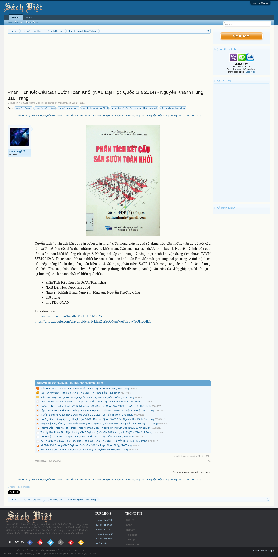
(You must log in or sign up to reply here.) (191, 472)
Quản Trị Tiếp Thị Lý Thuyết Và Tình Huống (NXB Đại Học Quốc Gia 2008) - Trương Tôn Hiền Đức (95, 406)
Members (30, 17)
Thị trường (131, 534)
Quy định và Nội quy (263, 550)
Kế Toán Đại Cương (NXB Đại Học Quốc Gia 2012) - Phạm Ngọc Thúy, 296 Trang (86, 445)
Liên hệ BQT (132, 544)
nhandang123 (64, 103)
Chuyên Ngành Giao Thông (34, 103)
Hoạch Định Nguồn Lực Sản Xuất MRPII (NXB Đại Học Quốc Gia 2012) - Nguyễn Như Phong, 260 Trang (99, 423)
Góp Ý (129, 525)
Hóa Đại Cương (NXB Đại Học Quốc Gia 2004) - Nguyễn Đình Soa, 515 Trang (84, 449)
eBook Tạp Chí (103, 529)
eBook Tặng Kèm (104, 539)
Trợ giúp (130, 539)
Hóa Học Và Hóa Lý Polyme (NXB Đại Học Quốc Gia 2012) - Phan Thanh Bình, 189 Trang (90, 401)
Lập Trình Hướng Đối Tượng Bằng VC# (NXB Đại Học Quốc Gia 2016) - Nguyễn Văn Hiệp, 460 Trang (97, 410)
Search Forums (14, 22)
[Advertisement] (109, 62)
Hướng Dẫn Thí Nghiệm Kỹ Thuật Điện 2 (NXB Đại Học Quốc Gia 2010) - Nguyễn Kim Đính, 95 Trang (97, 419)
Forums (15, 17)
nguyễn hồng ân (23, 108)
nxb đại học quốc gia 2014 (94, 108)
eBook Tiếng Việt (104, 520)
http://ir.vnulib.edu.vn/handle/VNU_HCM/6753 (69, 316)
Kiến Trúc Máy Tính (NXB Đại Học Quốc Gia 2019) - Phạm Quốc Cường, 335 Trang (87, 397)
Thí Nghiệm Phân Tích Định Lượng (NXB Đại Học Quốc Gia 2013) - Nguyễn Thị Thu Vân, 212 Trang (96, 432)
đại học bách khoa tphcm (172, 108)
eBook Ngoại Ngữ (104, 534)
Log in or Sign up (260, 3)
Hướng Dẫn (101, 543)
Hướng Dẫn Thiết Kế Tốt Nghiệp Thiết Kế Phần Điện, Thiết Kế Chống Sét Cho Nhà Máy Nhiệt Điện (95, 427)
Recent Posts (32, 22)
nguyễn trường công (68, 108)
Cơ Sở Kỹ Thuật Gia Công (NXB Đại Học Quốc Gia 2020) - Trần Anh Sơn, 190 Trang (87, 436)
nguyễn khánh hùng (45, 108)
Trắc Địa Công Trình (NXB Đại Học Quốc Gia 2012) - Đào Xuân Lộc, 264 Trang (84, 388)
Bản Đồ (130, 520)
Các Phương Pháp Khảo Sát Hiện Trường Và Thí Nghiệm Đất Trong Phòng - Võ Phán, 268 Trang (147, 115)
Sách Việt (250, 72)
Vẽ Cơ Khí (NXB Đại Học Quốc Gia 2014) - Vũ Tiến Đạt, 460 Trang (54, 115)
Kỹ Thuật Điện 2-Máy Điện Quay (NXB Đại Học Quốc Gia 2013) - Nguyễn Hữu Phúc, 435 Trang (93, 440)
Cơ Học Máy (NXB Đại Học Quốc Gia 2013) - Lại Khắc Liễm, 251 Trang (80, 392)
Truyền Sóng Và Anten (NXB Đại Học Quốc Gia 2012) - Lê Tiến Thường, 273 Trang (86, 414)
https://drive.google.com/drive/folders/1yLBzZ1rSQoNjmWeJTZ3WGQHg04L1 (93, 321)
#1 (209, 461)
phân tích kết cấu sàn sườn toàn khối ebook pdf (134, 108)
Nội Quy (130, 529)
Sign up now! (241, 36)
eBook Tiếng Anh (104, 525)
